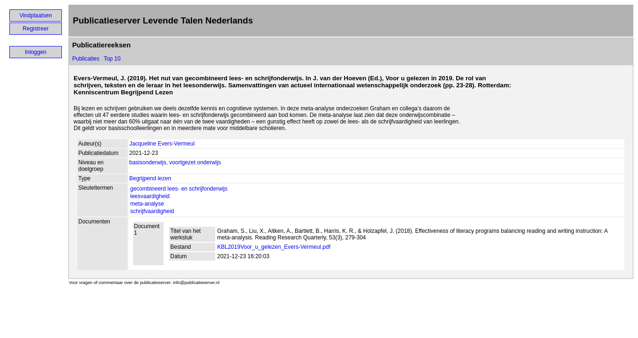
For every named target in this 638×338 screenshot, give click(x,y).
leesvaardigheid (150, 196)
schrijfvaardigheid (152, 211)
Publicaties (85, 58)
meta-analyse (147, 203)
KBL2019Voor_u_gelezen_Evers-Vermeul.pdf (273, 247)
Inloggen (35, 52)
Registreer (35, 28)
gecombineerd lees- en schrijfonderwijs (178, 188)
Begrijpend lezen (150, 178)
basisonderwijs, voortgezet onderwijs (175, 162)
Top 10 (112, 58)
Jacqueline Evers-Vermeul (162, 143)
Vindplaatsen (35, 15)
